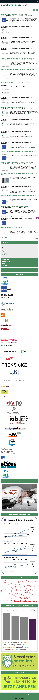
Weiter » (6, 237)
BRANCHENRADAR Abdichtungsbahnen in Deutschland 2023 (15, 82)
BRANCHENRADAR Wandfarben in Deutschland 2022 (13, 141)
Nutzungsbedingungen (25, 694)
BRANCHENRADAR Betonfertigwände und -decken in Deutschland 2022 (17, 96)
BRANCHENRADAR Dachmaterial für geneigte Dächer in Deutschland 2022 (18, 151)
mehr (12, 21)
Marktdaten (4, 254)
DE (3, 251)
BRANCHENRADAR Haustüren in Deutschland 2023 (12, 36)
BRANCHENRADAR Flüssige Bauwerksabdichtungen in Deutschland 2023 (17, 69)
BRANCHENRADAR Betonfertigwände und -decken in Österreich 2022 (17, 162)
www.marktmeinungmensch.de (19, 697)
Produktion (4, 248)
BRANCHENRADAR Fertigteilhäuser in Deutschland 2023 (14, 14)
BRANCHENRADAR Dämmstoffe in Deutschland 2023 (13, 47)
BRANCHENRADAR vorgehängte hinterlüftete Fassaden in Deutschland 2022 (18, 195)
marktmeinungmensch (14, 5)
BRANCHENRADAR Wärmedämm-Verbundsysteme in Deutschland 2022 (17, 185)
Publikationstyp (6, 261)
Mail (34, 10)
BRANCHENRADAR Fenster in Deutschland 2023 (12, 24)
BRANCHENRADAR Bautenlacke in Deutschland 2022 (13, 107)
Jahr (4, 263)
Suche (36, 238)
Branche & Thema (6, 259)
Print (37, 10)
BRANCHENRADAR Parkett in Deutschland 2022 (12, 216)
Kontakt (17, 694)
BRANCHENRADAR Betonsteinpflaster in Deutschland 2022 (14, 206)
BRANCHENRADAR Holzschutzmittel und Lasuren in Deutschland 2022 (17, 118)
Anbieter (5, 265)
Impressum (11, 694)
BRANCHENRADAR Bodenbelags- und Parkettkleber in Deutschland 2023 (17, 58)
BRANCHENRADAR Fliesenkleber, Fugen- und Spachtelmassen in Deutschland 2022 (19, 129)
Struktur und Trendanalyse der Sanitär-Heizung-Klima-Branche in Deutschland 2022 (19, 174)
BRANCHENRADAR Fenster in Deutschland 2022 (12, 227)
